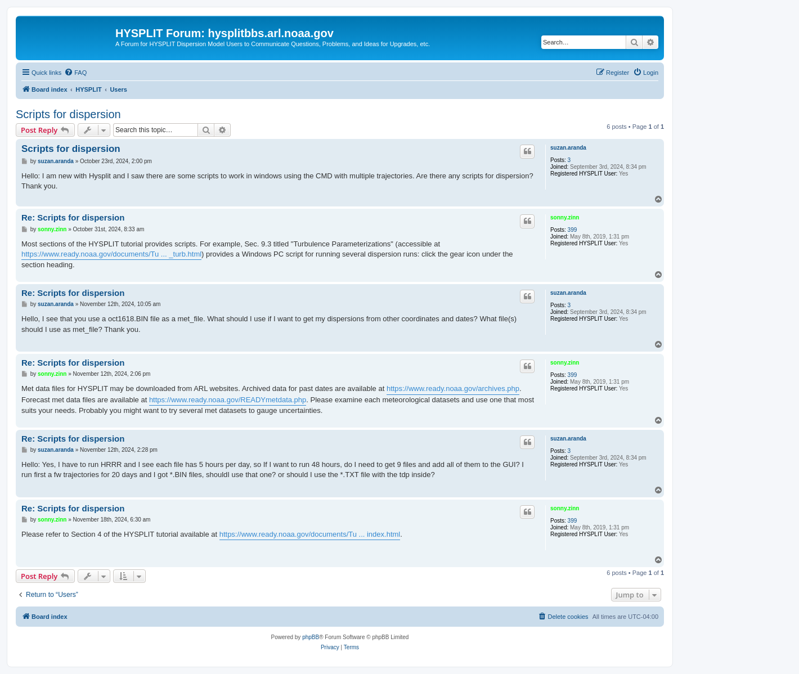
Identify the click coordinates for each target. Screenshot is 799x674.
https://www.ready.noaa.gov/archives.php (453, 388)
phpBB (310, 637)
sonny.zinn (564, 217)
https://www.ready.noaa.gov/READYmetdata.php (227, 400)
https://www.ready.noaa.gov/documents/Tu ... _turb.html (111, 254)
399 (572, 230)
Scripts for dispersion (68, 114)
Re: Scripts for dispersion (72, 217)
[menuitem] (75, 72)
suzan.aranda (568, 148)
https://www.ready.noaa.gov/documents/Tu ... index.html (310, 534)
